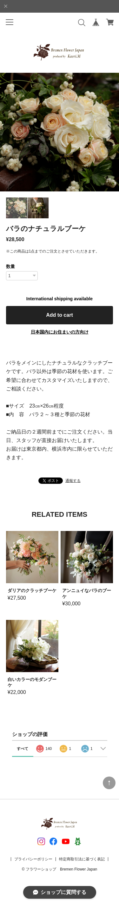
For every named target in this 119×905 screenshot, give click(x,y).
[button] (111, 132)
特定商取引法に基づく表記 (82, 859)
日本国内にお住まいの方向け (60, 331)
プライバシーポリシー (33, 859)
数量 (10, 266)
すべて (22, 748)
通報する (73, 480)
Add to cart (59, 315)
